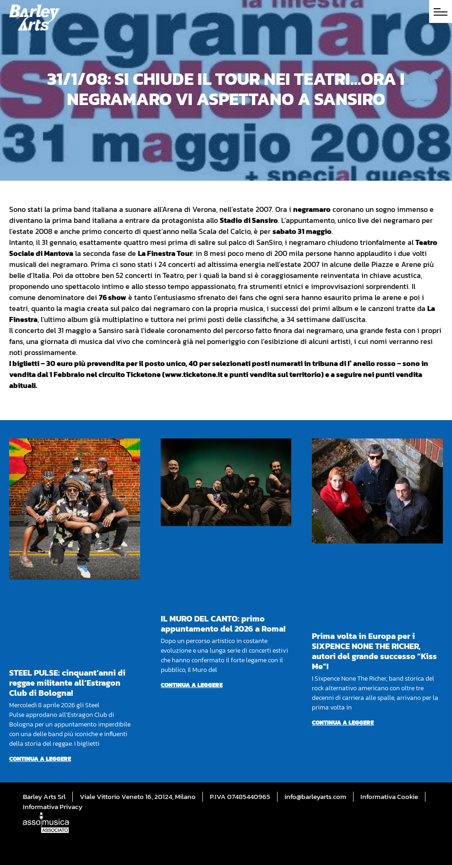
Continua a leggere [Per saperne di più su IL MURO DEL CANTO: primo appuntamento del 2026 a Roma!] (192, 685)
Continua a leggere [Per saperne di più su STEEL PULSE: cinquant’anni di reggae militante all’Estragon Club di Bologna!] (40, 758)
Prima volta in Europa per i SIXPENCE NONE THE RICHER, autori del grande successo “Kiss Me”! (374, 651)
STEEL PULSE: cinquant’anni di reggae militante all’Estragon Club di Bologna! (67, 682)
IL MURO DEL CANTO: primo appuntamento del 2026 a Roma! (223, 623)
